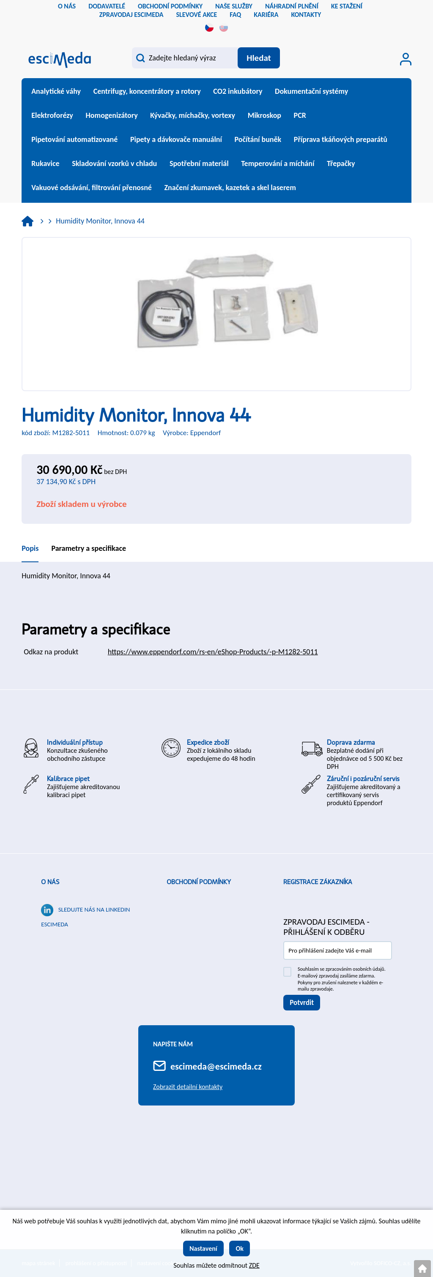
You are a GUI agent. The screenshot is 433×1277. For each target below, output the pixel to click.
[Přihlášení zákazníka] (405, 59)
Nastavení (203, 1248)
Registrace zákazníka (317, 882)
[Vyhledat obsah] (259, 57)
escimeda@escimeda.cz (216, 1066)
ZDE (254, 1265)
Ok (240, 1248)
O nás (50, 882)
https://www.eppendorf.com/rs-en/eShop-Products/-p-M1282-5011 (213, 651)
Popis (30, 548)
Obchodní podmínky (199, 882)
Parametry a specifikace (88, 548)
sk (223, 27)
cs (209, 27)
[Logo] (60, 59)
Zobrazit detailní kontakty (187, 1087)
